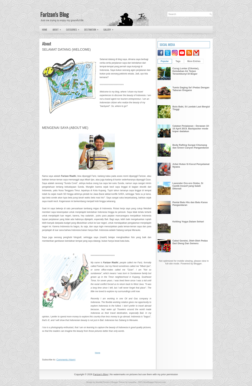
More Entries (194, 61)
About (58, 28)
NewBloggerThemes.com (155, 382)
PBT (140, 382)
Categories (74, 28)
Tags (178, 61)
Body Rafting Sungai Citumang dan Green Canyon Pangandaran (190, 146)
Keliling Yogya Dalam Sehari (188, 221)
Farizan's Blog (54, 14)
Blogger (198, 263)
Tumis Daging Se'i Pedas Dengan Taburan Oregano (190, 89)
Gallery (109, 28)
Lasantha (132, 382)
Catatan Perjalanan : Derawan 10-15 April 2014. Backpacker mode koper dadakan (190, 129)
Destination (92, 28)
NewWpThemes (103, 382)
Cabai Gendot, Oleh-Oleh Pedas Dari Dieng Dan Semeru (190, 242)
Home (44, 29)
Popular (165, 61)
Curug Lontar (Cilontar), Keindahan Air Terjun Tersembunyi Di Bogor (185, 71)
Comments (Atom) (66, 359)
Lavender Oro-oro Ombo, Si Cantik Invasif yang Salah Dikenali (187, 186)
